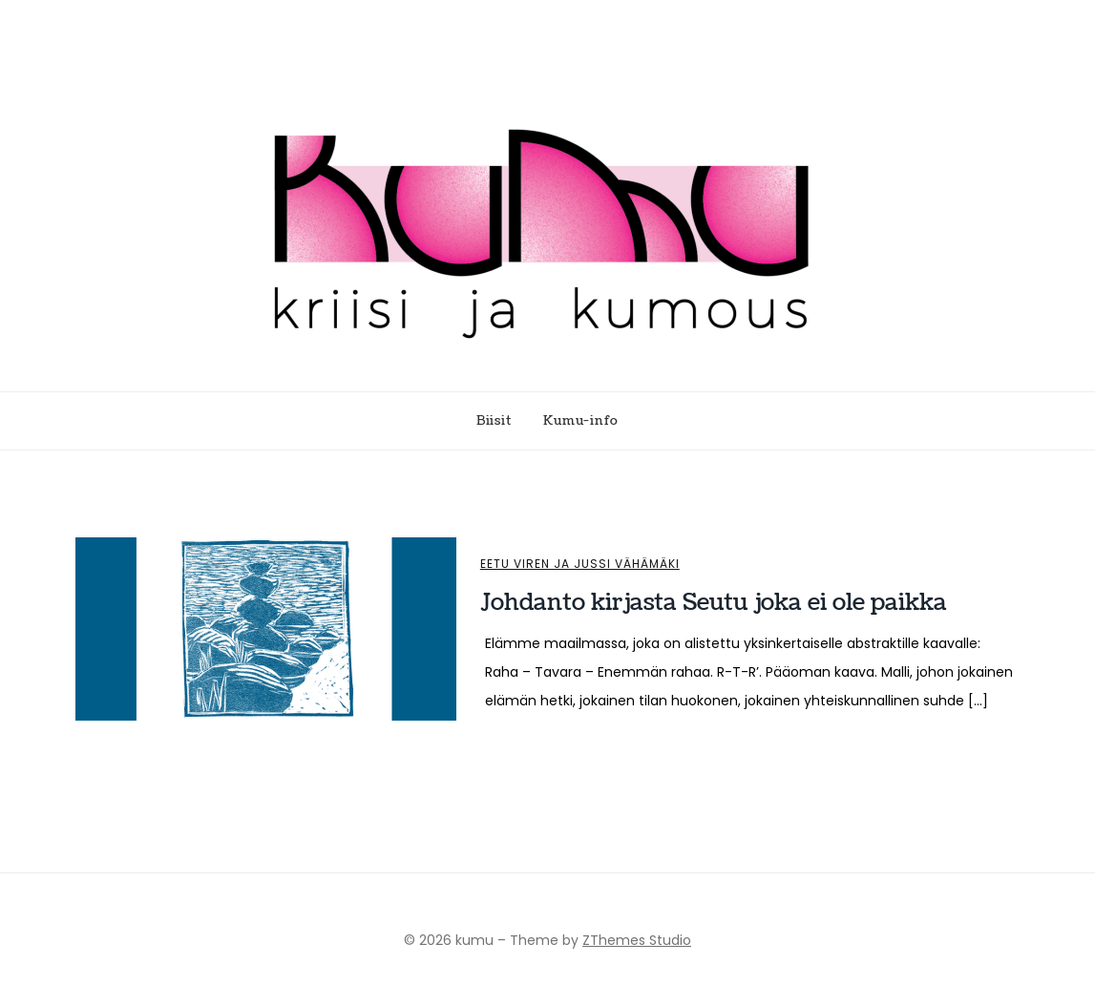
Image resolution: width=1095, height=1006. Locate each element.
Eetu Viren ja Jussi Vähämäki (580, 564)
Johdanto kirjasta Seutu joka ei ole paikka (713, 602)
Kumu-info (581, 421)
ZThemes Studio (636, 940)
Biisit (494, 421)
